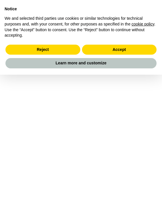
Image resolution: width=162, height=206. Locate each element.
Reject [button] (43, 49)
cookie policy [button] (143, 24)
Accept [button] (119, 49)
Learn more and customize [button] (81, 63)
